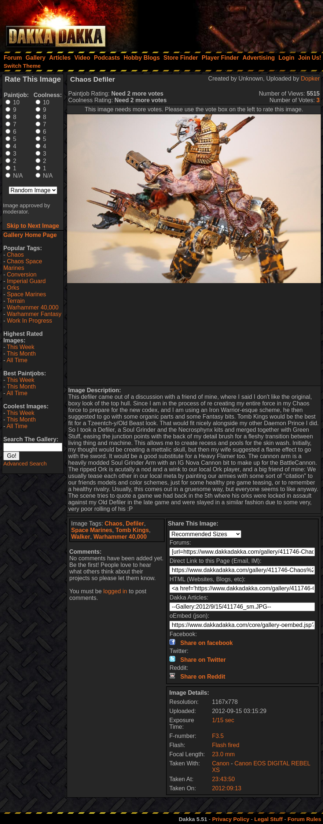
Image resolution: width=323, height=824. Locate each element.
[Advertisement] (224, 24)
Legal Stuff (268, 819)
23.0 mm (223, 754)
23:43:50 (223, 779)
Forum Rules (304, 819)
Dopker (310, 78)
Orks (13, 288)
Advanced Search (25, 463)
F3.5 (218, 736)
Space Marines (26, 294)
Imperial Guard (26, 281)
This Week (20, 347)
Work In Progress (29, 321)
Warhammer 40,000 (33, 307)
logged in (115, 591)
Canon (220, 763)
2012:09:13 (226, 788)
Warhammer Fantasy (34, 314)
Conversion (22, 274)
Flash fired (225, 745)
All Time (17, 360)
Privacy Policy (230, 819)
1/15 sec (223, 720)
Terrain (16, 301)
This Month (21, 353)
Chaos (15, 255)
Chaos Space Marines (22, 264)
